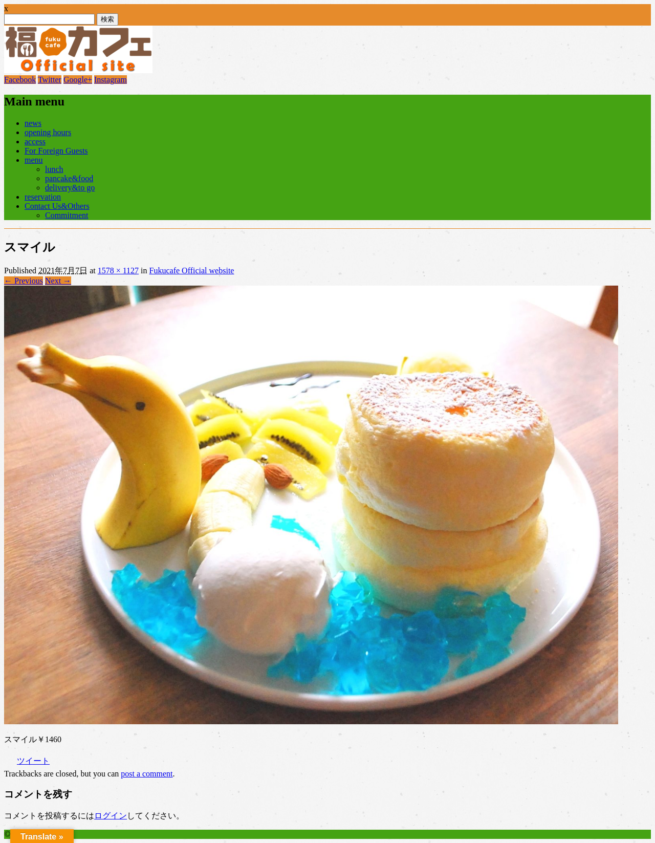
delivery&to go (70, 187)
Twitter (49, 79)
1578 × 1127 (118, 270)
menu (34, 160)
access (35, 141)
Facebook (20, 79)
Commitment (66, 215)
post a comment (146, 773)
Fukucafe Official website (191, 270)
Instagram (110, 79)
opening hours (48, 132)
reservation (43, 196)
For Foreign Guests (56, 150)
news (33, 123)
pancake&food (69, 178)
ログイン (110, 815)
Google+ (77, 79)
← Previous (23, 280)
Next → (58, 280)
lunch (54, 169)
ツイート (33, 760)
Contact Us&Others (57, 206)
